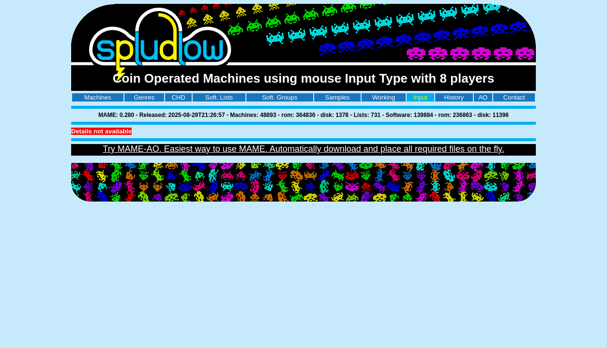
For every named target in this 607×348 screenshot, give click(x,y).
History (454, 97)
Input (420, 97)
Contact (514, 97)
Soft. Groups (279, 97)
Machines (97, 97)
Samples (337, 97)
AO (482, 97)
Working (383, 97)
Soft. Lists (219, 97)
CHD (178, 97)
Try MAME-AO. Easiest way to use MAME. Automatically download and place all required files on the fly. (303, 149)
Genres (144, 97)
